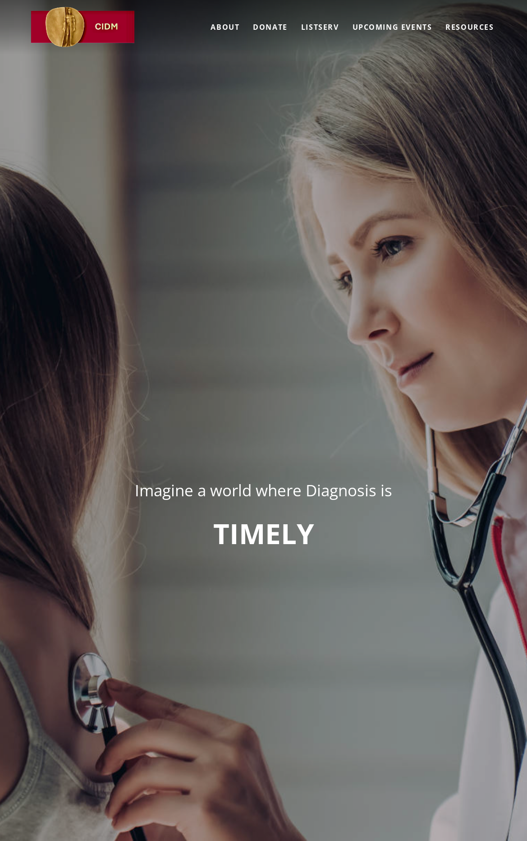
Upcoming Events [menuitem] (392, 27)
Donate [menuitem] (270, 27)
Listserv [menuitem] (320, 27)
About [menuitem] (225, 27)
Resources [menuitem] (469, 27)
